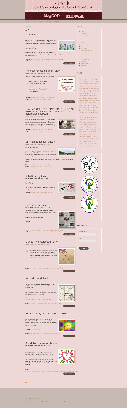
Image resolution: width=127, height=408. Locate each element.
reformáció (86, 133)
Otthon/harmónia (85, 59)
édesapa (91, 88)
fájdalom (69, 371)
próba (30, 268)
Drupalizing (38, 401)
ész (98, 91)
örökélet (91, 129)
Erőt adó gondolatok (37, 278)
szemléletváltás (82, 136)
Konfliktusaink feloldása (47, 230)
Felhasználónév (83, 231)
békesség (91, 83)
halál (94, 102)
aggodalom (93, 78)
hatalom (81, 103)
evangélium (87, 93)
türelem (55, 333)
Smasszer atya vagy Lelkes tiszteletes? (48, 313)
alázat (76, 371)
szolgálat (98, 138)
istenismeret (95, 109)
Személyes (32, 59)
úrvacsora (81, 145)
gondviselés (43, 60)
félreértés (87, 97)
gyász (95, 98)
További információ (70, 63)
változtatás (81, 146)
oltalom (95, 127)
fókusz (97, 97)
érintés (80, 91)
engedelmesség (46, 333)
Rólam (34, 21)
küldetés (85, 115)
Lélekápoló (61, 59)
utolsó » (58, 381)
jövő (89, 110)
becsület (86, 83)
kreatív (80, 115)
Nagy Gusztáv (35, 398)
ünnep (95, 143)
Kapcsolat (56, 21)
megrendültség (82, 122)
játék (80, 110)
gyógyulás (91, 100)
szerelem (95, 136)
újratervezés (90, 143)
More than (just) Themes (53, 401)
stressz (80, 134)
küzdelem (81, 117)
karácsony (81, 112)
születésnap (88, 139)
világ (92, 146)
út (85, 145)
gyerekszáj (81, 100)
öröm (59, 333)
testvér (80, 141)
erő (30, 60)
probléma (44, 99)
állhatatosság (48, 268)
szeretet (33, 131)
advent (88, 78)
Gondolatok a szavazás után (41, 343)
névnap (86, 126)
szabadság (89, 134)
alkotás (80, 81)
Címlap (27, 21)
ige (98, 107)
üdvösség (81, 143)
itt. (70, 94)
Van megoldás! (34, 34)
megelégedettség (90, 119)
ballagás (92, 81)
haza (85, 103)
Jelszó (81, 238)
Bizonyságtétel (54, 59)
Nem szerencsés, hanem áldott (43, 70)
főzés (80, 98)
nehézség (50, 303)
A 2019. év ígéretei (36, 176)
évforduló (93, 93)
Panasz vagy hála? (36, 205)
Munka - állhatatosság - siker (42, 241)
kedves (30, 333)
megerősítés (34, 60)
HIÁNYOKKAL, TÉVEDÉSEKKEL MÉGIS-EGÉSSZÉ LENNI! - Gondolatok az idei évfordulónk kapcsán (49, 111)
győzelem (54, 268)
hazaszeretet (96, 103)
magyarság (87, 117)
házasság (45, 131)
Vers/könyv (83, 65)
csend (87, 86)
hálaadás (59, 195)
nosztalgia (91, 126)
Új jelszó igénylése (85, 244)
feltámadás (92, 97)
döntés (53, 231)
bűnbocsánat (82, 86)
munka (85, 124)
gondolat (85, 98)
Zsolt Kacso (69, 401)
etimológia (81, 93)
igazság (95, 107)
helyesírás (81, 105)
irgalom (89, 109)
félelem (42, 371)
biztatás (61, 268)
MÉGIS (87, 121)
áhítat (80, 79)
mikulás (80, 124)
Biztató (42, 97)
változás (97, 145)
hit (38, 60)
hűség (49, 166)
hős (91, 105)
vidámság (39, 333)
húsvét (84, 107)
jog (83, 110)
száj (94, 134)
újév (85, 143)
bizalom (96, 83)
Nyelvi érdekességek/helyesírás (88, 57)
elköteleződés (82, 90)
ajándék (84, 79)
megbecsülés (94, 117)
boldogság (31, 231)
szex (85, 138)
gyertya (86, 100)
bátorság (81, 83)
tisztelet (85, 141)
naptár (94, 124)
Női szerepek (84, 54)
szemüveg (89, 136)
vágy (88, 145)
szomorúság (43, 231)
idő (91, 107)
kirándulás (81, 114)
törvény (89, 141)
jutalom (93, 110)
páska (80, 131)
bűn (90, 85)
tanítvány (94, 139)
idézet (88, 107)
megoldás (49, 99)
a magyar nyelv (82, 78)
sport (96, 133)
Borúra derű (83, 40)
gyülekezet (81, 102)
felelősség (81, 97)
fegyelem (91, 95)
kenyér (96, 112)
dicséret (95, 86)
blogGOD (48, 21)
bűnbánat (94, 85)
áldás (30, 99)
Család (40, 21)
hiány (86, 105)
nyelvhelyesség (82, 127)
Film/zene (83, 46)
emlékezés (88, 90)
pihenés (85, 131)
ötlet (99, 129)
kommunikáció (62, 371)
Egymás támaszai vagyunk (40, 141)
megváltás (94, 122)
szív (88, 138)
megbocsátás (40, 195)
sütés (84, 134)
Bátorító (48, 59)
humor (34, 333)
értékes (87, 91)
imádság (85, 109)
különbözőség (91, 115)
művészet (90, 124)
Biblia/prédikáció (45, 192)
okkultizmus (90, 127)
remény (37, 131)
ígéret (32, 195)
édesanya (85, 88)
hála (86, 102)
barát (96, 81)
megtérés (89, 122)
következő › (52, 381)
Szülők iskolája (84, 63)
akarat (88, 79)
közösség (94, 114)
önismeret (81, 129)
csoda (91, 86)
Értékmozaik (93, 91)
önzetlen (87, 129)
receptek (81, 133)
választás (56, 371)
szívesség (92, 138)
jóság (86, 110)
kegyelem (53, 195)
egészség (96, 88)
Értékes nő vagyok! (40, 59)
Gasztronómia (84, 48)
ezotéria (81, 95)
